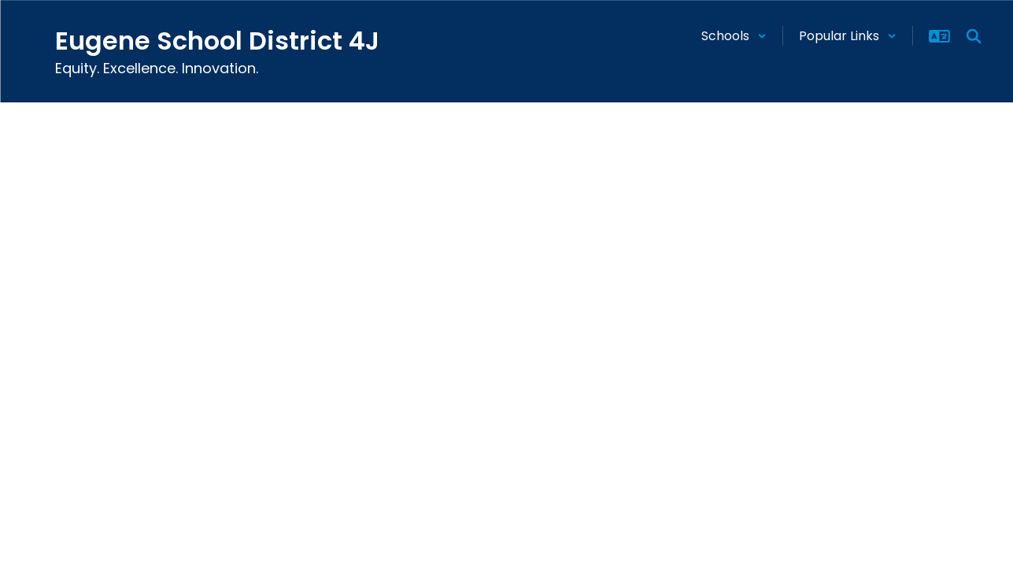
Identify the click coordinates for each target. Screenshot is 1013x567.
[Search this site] (974, 36)
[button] (734, 36)
